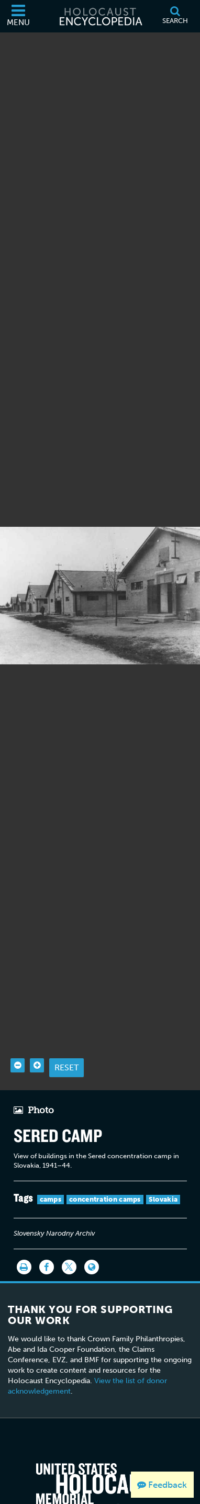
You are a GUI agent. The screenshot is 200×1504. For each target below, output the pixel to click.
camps (51, 1174)
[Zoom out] (17, 1040)
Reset (66, 1042)
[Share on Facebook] (46, 1241)
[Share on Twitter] (69, 1241)
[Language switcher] (91, 1241)
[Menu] (18, 16)
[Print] (24, 1241)
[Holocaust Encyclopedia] (100, 16)
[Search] (175, 16)
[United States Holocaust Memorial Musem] (100, 1468)
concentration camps (105, 1174)
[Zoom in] (37, 1040)
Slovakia (163, 1174)
